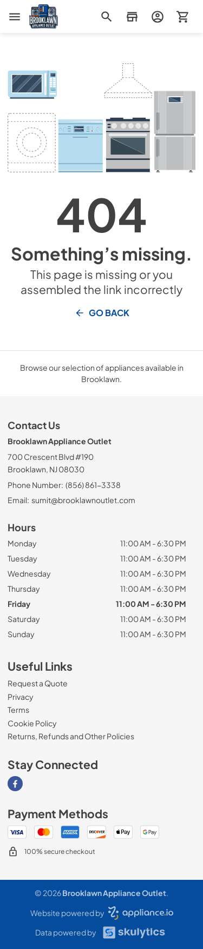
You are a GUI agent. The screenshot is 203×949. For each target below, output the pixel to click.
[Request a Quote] (38, 683)
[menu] (15, 17)
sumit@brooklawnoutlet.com (83, 500)
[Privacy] (21, 696)
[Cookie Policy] (32, 723)
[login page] (157, 16)
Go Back (101, 313)
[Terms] (18, 709)
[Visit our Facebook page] (15, 783)
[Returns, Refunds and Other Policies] (71, 736)
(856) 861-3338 (93, 485)
